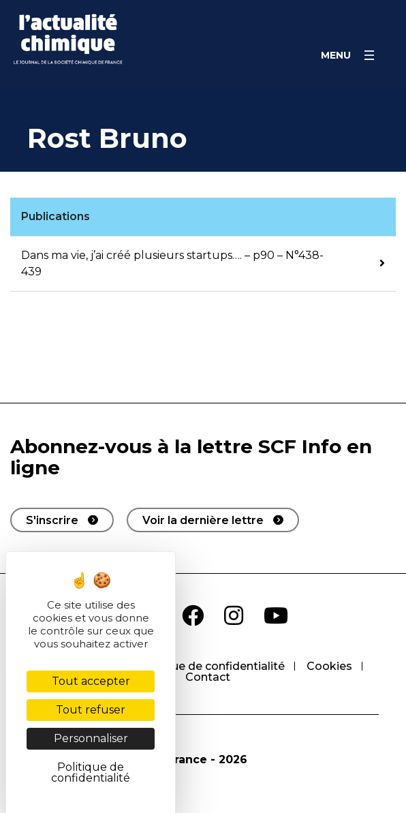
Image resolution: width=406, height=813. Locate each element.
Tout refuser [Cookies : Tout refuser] (90, 709)
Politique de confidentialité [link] (90, 772)
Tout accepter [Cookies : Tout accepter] (91, 681)
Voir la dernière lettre (203, 520)
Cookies (329, 666)
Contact (207, 677)
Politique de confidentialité (210, 666)
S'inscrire (52, 520)
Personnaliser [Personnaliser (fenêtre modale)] (91, 738)
